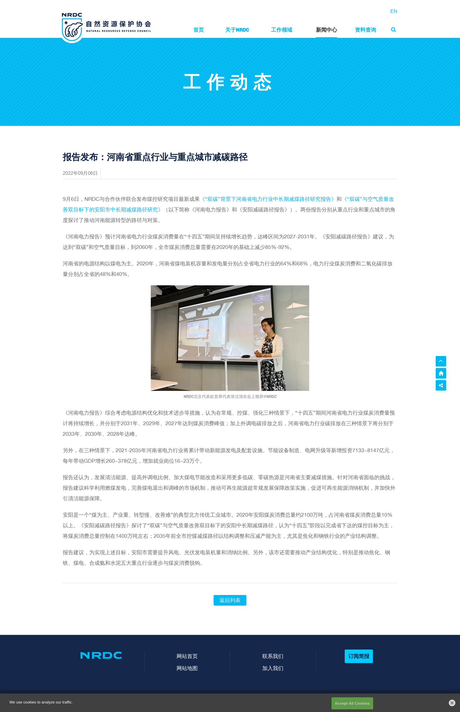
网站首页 (187, 656)
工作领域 (281, 30)
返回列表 (230, 600)
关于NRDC (237, 30)
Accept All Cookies (352, 705)
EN (393, 11)
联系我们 (272, 656)
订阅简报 (358, 656)
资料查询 (365, 30)
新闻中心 (326, 30)
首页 (198, 30)
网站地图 (187, 668)
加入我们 (272, 668)
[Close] (452, 705)
